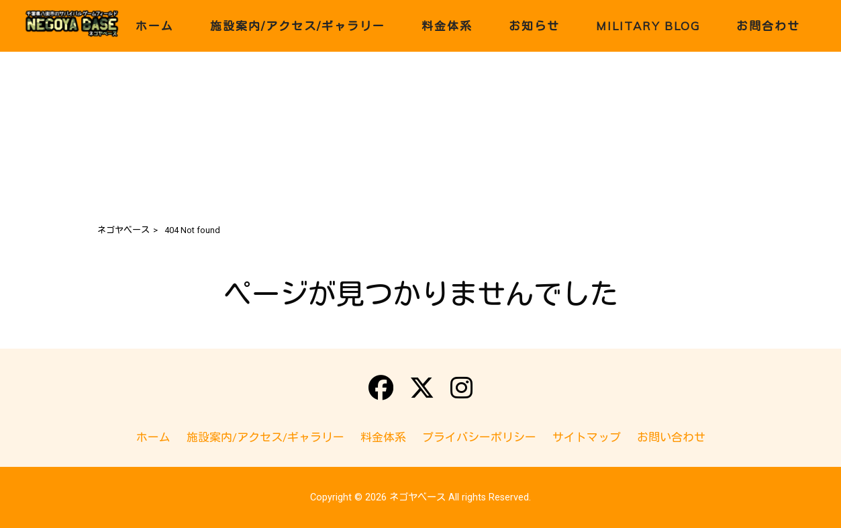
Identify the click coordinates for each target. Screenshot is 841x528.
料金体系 (383, 437)
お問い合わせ (671, 437)
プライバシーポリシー (479, 437)
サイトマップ (586, 437)
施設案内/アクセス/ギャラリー (265, 437)
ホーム (153, 437)
